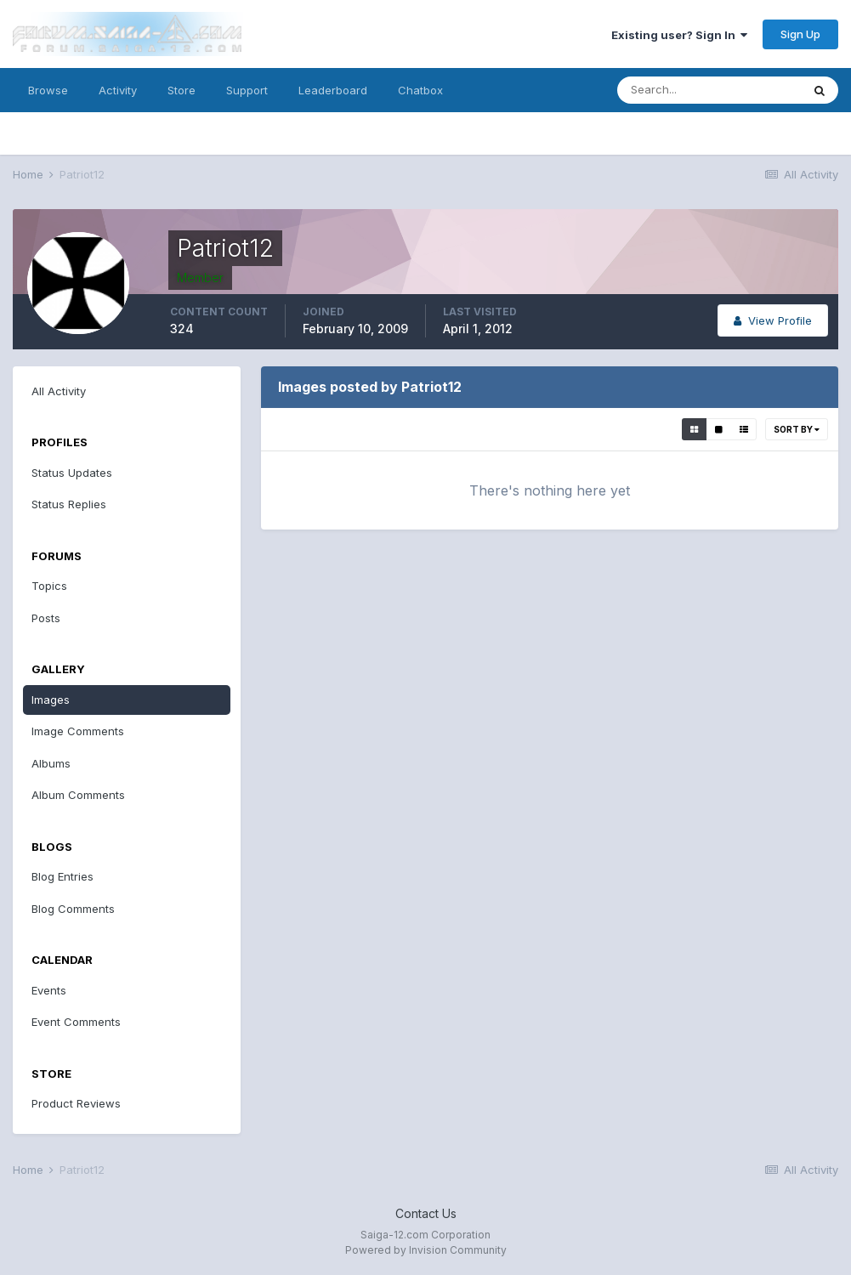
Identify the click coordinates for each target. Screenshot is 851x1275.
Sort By (797, 429)
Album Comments (78, 795)
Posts (45, 618)
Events (48, 990)
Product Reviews (76, 1103)
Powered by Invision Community (426, 1250)
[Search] (709, 90)
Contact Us (426, 1213)
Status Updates (71, 472)
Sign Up (800, 34)
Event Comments (76, 1021)
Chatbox (420, 90)
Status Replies (68, 504)
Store (181, 90)
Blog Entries (62, 876)
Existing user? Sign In (679, 35)
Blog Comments (73, 908)
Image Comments (77, 731)
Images (50, 699)
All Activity (58, 391)
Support (247, 90)
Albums (51, 763)
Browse (48, 90)
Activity (118, 90)
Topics (49, 585)
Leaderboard (332, 90)
